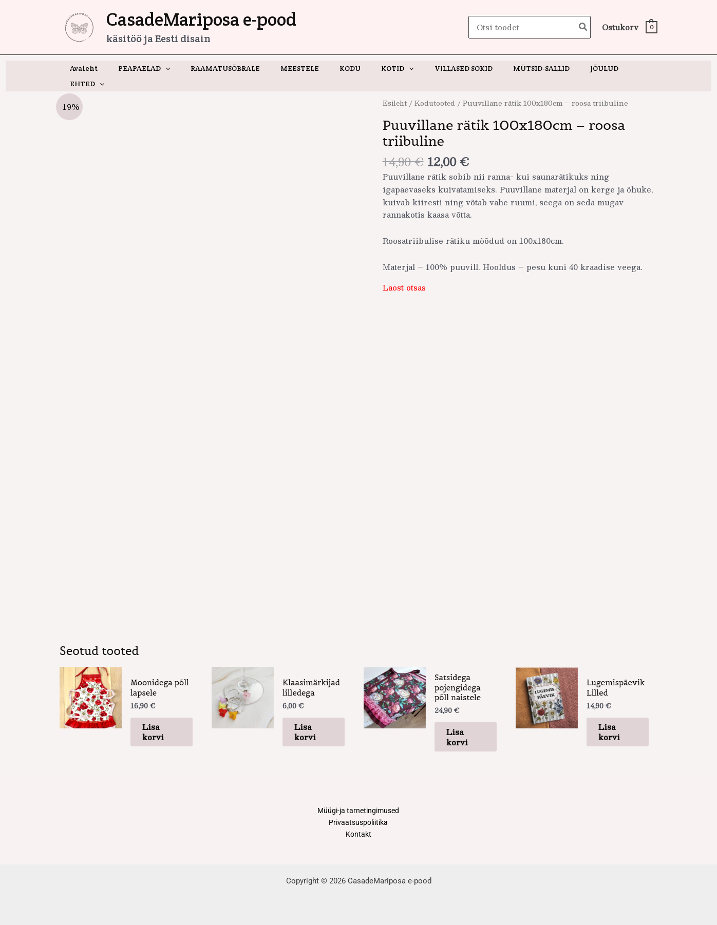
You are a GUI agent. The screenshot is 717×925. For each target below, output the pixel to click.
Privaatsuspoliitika (358, 820)
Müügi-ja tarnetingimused (358, 808)
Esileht (395, 87)
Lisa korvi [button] (161, 727)
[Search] (583, 27)
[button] (173, 68)
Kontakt (358, 833)
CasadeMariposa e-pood (201, 19)
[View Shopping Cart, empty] (629, 27)
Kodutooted (437, 87)
